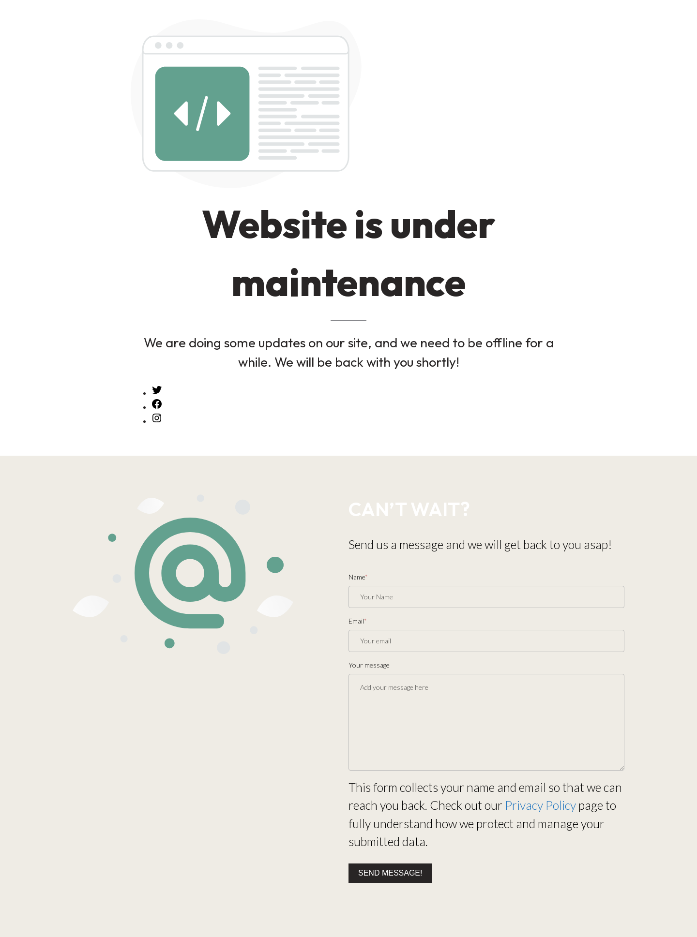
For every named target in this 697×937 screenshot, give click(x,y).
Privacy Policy (540, 805)
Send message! (390, 873)
